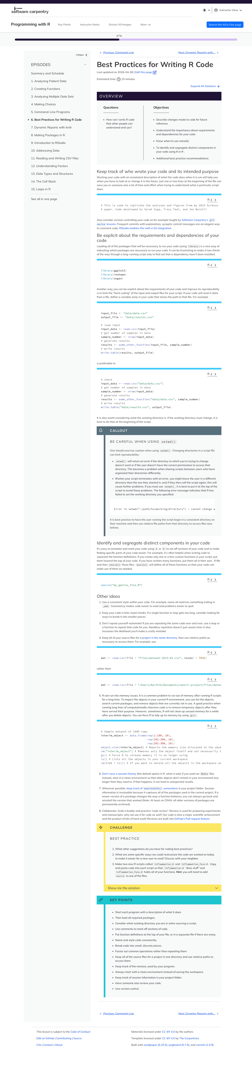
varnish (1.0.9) (205, 1044)
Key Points (64, 24)
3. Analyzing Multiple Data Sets (52, 96)
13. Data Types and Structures (52, 174)
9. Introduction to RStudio (48, 143)
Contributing (63, 1038)
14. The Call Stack (43, 181)
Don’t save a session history (119, 773)
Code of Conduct (80, 1031)
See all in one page (44, 199)
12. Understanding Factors (49, 166)
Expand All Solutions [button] (205, 86)
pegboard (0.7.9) (179, 1044)
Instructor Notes (90, 24)
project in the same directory (159, 637)
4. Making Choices (43, 104)
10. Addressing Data (45, 150)
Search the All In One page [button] (225, 24)
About (58, 1044)
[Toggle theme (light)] (206, 10)
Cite (38, 1044)
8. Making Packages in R (48, 135)
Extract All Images (120, 24)
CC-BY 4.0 (168, 1031)
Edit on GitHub (45, 1038)
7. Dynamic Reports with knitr (51, 127)
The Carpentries (189, 1038)
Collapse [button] (82, 55)
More (146, 25)
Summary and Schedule (47, 73)
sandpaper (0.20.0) (155, 1044)
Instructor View (228, 10)
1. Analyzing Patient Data (48, 81)
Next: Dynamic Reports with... (198, 52)
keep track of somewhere (152, 788)
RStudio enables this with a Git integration (145, 228)
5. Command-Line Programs (50, 112)
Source (77, 1038)
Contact (48, 1044)
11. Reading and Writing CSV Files (55, 158)
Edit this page (146, 72)
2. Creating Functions (45, 89)
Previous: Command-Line (116, 52)
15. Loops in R (40, 189)
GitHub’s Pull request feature (192, 818)
